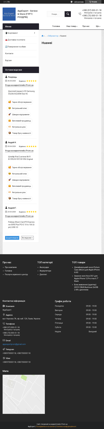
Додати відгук (12, 238)
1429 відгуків (79, 2)
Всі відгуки (26, 238)
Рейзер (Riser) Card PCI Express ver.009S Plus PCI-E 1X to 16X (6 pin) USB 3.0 (21, 224)
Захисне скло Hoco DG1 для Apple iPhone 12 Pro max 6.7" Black (86, 278)
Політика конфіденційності (66, 426)
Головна (56, 26)
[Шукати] (68, 14)
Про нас (85, 26)
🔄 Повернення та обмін (15, 47)
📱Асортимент (11, 33)
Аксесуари (44, 267)
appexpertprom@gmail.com (14, 344)
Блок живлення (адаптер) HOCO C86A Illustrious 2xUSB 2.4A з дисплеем (86, 287)
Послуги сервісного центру (16, 274)
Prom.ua (64, 424)
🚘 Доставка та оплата (15, 40)
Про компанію (11, 267)
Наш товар (71, 26)
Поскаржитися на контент (45, 426)
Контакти (9, 53)
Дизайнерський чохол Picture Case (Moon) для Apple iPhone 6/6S (87, 269)
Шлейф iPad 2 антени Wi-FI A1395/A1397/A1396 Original (20, 158)
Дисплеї (43, 274)
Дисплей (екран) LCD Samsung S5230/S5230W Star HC (21, 92)
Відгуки (8, 60)
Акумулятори (45, 271)
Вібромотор (53, 36)
